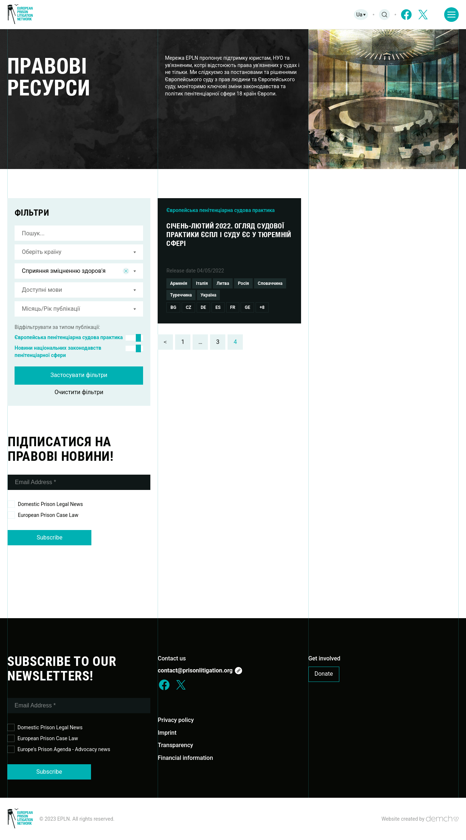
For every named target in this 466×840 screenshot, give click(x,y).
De (203, 307)
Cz (188, 307)
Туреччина (181, 295)
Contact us (172, 658)
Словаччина (270, 283)
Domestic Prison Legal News (45, 504)
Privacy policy (176, 720)
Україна (208, 295)
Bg (173, 307)
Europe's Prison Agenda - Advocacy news (58, 749)
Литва (223, 283)
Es (218, 307)
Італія (202, 283)
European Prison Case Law (43, 515)
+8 (262, 307)
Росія (243, 283)
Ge (247, 307)
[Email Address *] (79, 482)
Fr (232, 307)
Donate (324, 673)
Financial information (185, 757)
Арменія (178, 283)
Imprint (167, 732)
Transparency (175, 745)
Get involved (324, 658)
